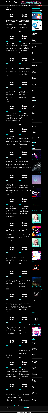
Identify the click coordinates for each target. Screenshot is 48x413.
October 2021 (33, 398)
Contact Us (26, 5)
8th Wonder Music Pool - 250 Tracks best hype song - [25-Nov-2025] (25, 385)
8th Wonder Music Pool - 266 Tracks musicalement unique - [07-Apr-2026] (25, 15)
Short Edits (33, 90)
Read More (7, 30)
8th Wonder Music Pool (34, 33)
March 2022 (33, 392)
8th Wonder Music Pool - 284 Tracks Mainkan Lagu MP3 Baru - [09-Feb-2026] (12, 176)
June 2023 (33, 381)
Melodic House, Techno (34, 126)
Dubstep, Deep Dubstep (34, 114)
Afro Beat (33, 101)
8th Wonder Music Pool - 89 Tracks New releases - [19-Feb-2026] (25, 130)
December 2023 (33, 374)
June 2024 (33, 367)
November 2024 (33, 361)
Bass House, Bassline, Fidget (35, 105)
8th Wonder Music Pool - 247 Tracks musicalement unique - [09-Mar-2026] (25, 83)
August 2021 (33, 400)
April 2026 (33, 341)
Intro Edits (33, 71)
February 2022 (33, 393)
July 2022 (33, 387)
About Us (29, 5)
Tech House (33, 133)
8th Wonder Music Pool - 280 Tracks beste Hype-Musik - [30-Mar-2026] (12, 37)
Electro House (33, 118)
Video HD (33, 98)
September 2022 (34, 385)
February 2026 (33, 343)
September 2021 (34, 399)
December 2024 (33, 360)
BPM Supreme (33, 34)
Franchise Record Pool (34, 65)
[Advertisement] (31, 2)
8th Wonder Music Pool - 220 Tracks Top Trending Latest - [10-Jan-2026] (12, 295)
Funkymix (33, 59)
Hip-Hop (33, 60)
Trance (32, 138)
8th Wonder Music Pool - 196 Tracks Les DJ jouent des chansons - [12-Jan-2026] (25, 272)
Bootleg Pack (33, 107)
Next (21, 405)
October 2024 (33, 362)
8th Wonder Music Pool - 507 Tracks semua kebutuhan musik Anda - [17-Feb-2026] (12, 153)
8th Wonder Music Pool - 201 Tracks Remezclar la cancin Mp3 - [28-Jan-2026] (25, 200)
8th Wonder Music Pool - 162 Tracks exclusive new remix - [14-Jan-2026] (12, 272)
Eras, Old (33, 58)
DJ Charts (33, 112)
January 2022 (33, 394)
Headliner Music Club (34, 66)
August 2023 (33, 379)
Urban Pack (33, 96)
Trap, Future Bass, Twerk (35, 139)
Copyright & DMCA (8, 408)
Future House (33, 120)
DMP (32, 54)
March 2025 (33, 356)
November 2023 (33, 375)
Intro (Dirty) (33, 70)
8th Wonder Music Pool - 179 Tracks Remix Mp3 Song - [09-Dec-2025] (25, 341)
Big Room (33, 106)
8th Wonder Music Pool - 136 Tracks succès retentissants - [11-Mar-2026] (12, 83)
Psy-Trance (33, 131)
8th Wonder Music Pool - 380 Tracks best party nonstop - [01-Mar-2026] (25, 107)
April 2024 (33, 369)
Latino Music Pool (34, 72)
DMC (32, 53)
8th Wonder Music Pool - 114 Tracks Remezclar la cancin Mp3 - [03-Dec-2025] (12, 363)
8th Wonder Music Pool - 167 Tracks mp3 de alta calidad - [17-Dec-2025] (25, 318)
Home (7, 5)
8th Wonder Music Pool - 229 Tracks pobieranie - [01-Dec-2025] (25, 363)
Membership (13, 5)
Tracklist (10, 5)
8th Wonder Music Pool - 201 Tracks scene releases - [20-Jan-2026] (12, 248)
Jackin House (33, 125)
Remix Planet (33, 85)
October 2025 (33, 348)
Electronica (33, 119)
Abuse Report (7, 407)
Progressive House (34, 132)
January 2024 (33, 373)
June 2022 (33, 388)
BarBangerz (33, 35)
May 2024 (33, 368)
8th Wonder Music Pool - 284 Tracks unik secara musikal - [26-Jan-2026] (12, 224)
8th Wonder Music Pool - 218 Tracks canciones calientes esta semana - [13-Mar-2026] (25, 59)
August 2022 (33, 386)
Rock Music (33, 89)
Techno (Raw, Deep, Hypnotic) (35, 137)
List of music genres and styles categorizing (20, 5)
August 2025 (33, 350)
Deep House (33, 113)
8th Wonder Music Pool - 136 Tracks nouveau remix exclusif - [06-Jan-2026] (25, 295)
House (32, 124)
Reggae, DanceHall (34, 84)
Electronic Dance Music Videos (35, 146)
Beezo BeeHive (33, 40)
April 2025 (33, 355)
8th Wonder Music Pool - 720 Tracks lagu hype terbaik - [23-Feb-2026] (12, 130)
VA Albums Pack (33, 97)
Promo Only (33, 79)
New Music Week (34, 78)
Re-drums (33, 83)
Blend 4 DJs (33, 39)
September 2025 (34, 349)
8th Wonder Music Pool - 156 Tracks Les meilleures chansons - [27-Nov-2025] (12, 385)
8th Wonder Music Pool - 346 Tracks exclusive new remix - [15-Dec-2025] (12, 341)
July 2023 (33, 380)
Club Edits (33, 45)
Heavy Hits (33, 64)
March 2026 (33, 342)
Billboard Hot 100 (34, 41)
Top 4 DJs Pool (11, 2)
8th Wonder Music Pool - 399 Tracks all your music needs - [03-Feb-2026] (12, 200)
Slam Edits (33, 91)
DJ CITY (33, 52)
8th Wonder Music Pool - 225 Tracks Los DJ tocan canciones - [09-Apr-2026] (12, 15)
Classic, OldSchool (34, 46)
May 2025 (33, 354)
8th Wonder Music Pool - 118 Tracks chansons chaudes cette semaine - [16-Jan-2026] (25, 248)
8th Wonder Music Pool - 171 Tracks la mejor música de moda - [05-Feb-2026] (25, 176)
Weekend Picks (39, 5)
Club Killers (33, 47)
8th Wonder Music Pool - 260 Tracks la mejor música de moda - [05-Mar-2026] (12, 107)
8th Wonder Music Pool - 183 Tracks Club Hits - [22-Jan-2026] (25, 224)
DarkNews (26, 412)
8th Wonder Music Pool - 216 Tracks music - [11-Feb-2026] (25, 153)
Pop (32, 77)
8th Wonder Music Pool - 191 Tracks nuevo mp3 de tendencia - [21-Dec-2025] (12, 318)
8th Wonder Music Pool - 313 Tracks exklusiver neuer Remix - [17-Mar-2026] (12, 59)
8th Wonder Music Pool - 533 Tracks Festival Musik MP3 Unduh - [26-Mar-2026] (25, 37)
